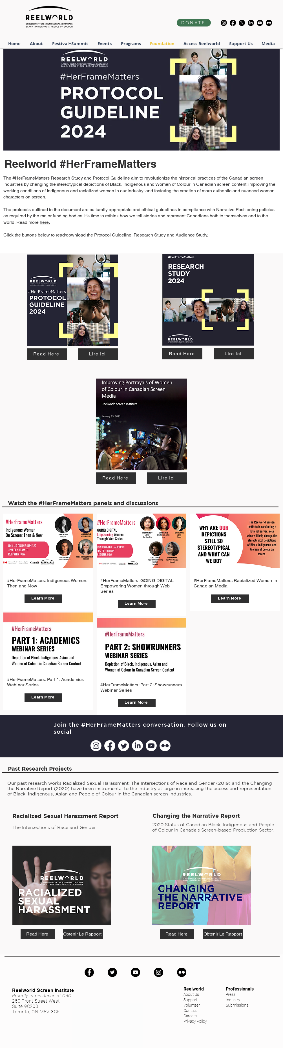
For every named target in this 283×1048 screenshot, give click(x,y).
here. (45, 222)
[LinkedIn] (251, 23)
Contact (190, 1010)
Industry (233, 1000)
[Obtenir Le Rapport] (83, 934)
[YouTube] (135, 972)
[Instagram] (224, 23)
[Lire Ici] (98, 354)
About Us (191, 994)
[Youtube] (260, 23)
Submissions (237, 1005)
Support (190, 1000)
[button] (70, 43)
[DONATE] (194, 22)
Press (230, 994)
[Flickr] (269, 23)
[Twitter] (123, 745)
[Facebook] (233, 23)
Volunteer (191, 1005)
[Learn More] (43, 598)
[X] (242, 23)
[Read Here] (47, 354)
